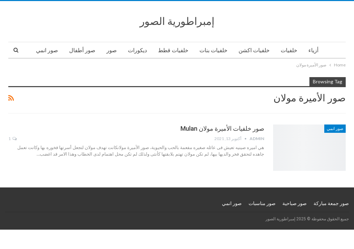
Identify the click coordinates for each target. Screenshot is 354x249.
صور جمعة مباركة (331, 203)
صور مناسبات (262, 203)
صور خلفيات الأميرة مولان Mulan (222, 128)
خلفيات (289, 50)
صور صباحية (294, 203)
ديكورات (137, 50)
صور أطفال (82, 50)
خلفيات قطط (173, 50)
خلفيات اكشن (254, 50)
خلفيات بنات (213, 50)
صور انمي (47, 50)
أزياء (313, 50)
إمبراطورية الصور (177, 21)
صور (111, 50)
